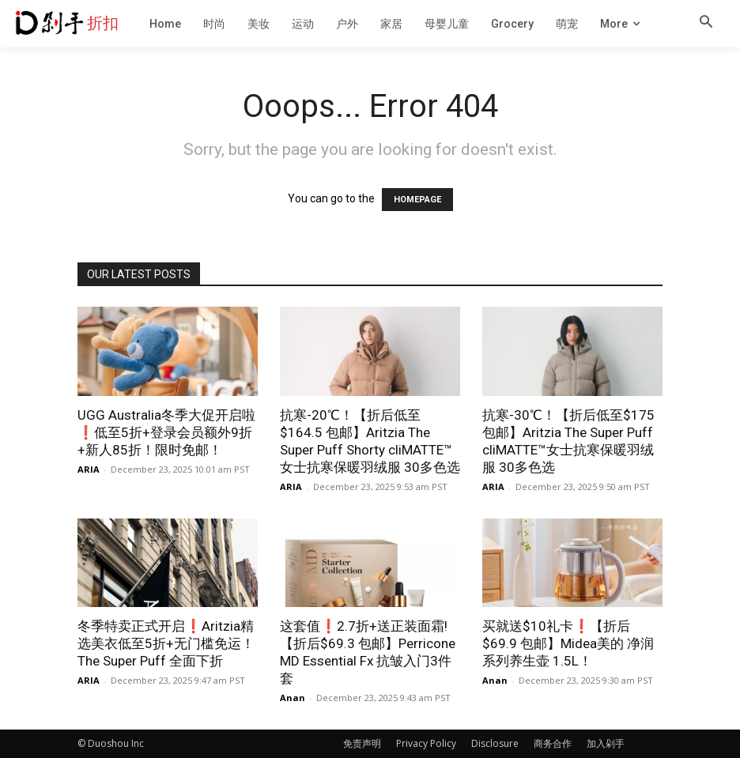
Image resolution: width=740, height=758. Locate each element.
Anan (292, 697)
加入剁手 (606, 743)
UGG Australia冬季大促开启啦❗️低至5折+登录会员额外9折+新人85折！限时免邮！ (166, 432)
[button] (706, 23)
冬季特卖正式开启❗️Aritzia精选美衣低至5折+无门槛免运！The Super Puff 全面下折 (166, 643)
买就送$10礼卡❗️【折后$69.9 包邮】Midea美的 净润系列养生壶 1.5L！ (568, 643)
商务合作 (553, 743)
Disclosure (495, 743)
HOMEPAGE (417, 199)
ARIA (88, 469)
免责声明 (362, 743)
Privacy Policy (426, 743)
